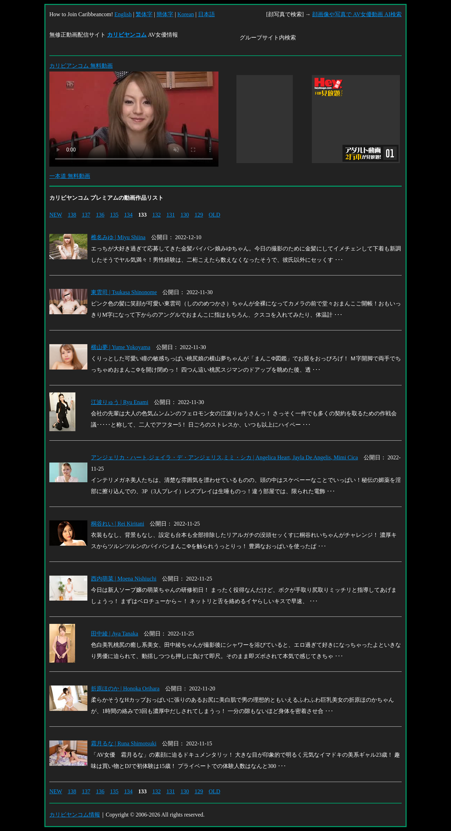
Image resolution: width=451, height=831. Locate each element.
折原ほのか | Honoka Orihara (125, 689)
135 (114, 215)
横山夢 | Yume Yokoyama (120, 347)
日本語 (206, 14)
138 (72, 215)
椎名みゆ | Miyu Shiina (118, 237)
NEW (55, 215)
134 (128, 215)
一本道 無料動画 (69, 176)
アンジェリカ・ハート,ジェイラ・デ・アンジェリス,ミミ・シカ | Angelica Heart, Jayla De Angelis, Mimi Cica (224, 457)
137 (86, 215)
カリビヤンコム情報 (74, 815)
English (123, 14)
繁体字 (144, 14)
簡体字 (164, 14)
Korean (185, 14)
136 (100, 215)
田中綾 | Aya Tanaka (114, 634)
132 (156, 215)
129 (198, 215)
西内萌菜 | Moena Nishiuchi (123, 579)
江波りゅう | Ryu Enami (119, 402)
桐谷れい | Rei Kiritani (117, 524)
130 (184, 215)
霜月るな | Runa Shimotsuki (123, 743)
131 (170, 215)
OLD (214, 215)
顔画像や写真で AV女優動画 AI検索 (357, 14)
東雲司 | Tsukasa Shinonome (124, 292)
